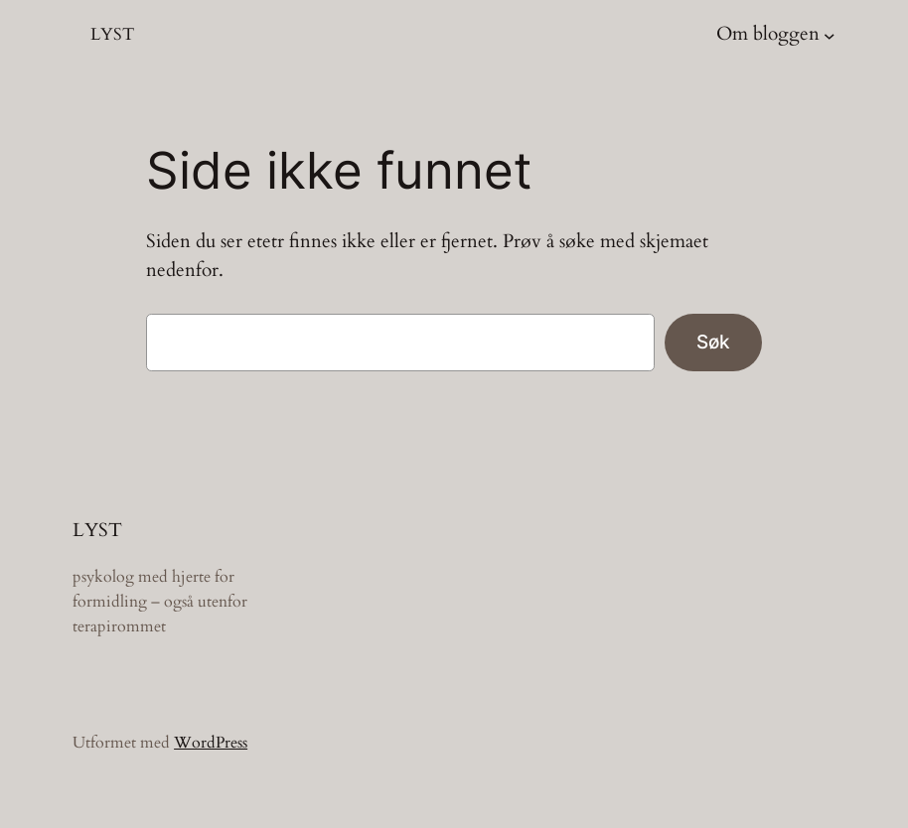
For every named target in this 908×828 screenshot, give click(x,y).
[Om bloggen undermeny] (829, 35)
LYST (112, 34)
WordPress (210, 743)
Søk (713, 341)
